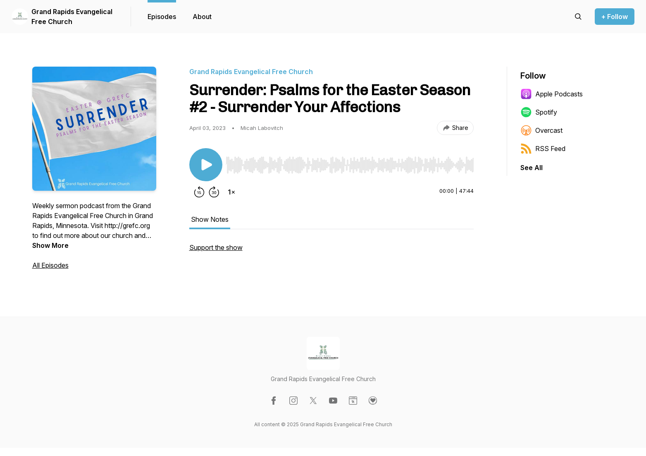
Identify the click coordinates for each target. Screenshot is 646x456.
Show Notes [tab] (210, 219)
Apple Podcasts (551, 94)
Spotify (538, 112)
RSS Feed (542, 148)
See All (531, 167)
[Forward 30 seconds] (214, 192)
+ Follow (614, 16)
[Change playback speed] (231, 192)
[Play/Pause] (205, 164)
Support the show (216, 247)
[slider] (350, 165)
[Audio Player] (350, 162)
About (202, 16)
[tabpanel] (331, 251)
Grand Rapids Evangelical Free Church (71, 16)
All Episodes (50, 265)
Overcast (541, 130)
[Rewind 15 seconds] (199, 192)
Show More (50, 245)
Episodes (162, 16)
